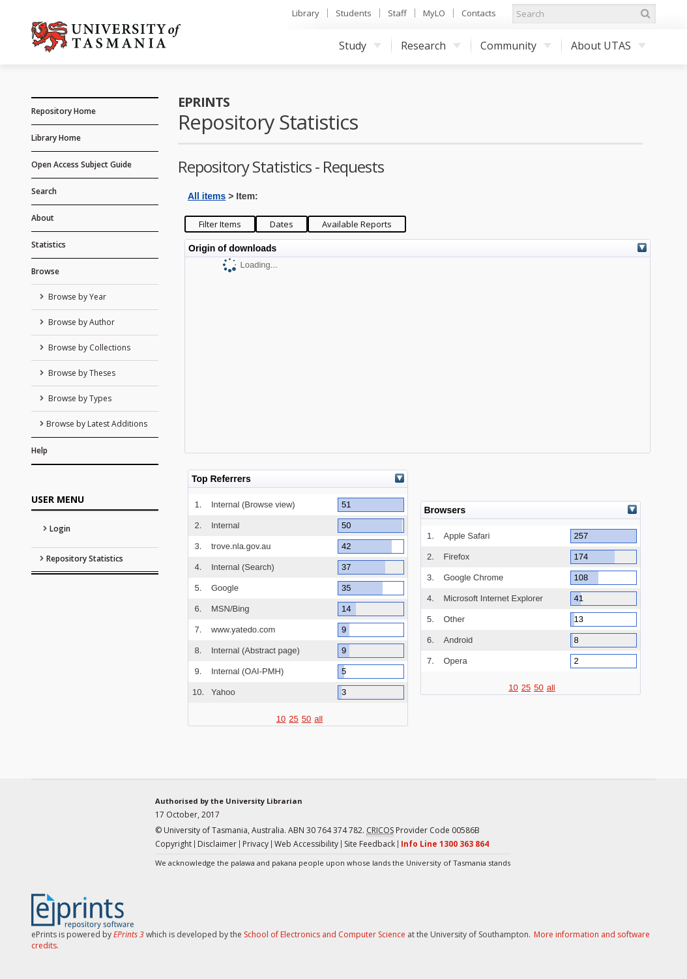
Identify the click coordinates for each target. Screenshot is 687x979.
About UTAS (608, 45)
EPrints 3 (128, 934)
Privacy (255, 843)
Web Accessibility (306, 843)
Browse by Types (78, 398)
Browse (45, 271)
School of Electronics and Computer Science (324, 934)
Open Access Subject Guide (81, 164)
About (42, 217)
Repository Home (63, 111)
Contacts (478, 13)
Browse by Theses (80, 372)
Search (44, 191)
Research (431, 45)
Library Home (56, 137)
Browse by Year (76, 296)
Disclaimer (217, 843)
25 (293, 719)
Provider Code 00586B (423, 830)
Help (39, 450)
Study (360, 45)
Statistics (48, 244)
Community (515, 45)
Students (354, 13)
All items (207, 196)
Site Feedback (369, 843)
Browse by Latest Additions (96, 423)
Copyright (173, 843)
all (318, 719)
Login (60, 528)
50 (306, 719)
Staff (397, 13)
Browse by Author (80, 322)
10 (280, 719)
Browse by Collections (88, 347)
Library (305, 13)
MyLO (434, 13)
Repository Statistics (84, 558)
